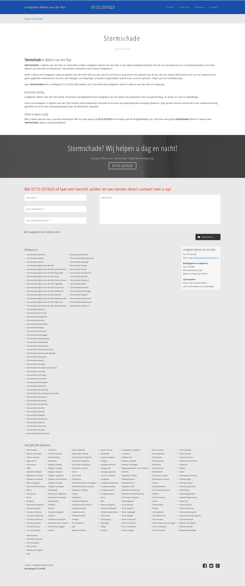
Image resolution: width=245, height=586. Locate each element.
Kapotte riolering (79, 530)
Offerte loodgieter (108, 504)
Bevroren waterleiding (36, 486)
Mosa (103, 497)
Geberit (51, 530)
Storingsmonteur (159, 515)
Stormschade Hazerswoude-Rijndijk (41, 353)
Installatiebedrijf (78, 515)
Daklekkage (53, 490)
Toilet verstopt (185, 453)
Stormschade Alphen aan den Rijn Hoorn (43, 276)
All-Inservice (31, 464)
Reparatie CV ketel (129, 475)
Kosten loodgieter (108, 457)
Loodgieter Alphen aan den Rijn (45, 7)
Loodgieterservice (108, 490)
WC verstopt (32, 546)
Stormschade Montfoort (36, 386)
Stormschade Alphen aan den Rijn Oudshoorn (45, 287)
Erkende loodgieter (56, 512)
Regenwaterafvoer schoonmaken (135, 468)
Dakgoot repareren (55, 475)
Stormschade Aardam (35, 258)
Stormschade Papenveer (36, 426)
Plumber (104, 530)
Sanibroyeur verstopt (160, 479)
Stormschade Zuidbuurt (79, 306)
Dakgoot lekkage (55, 464)
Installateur (76, 497)
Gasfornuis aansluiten (57, 519)
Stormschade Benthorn (36, 309)
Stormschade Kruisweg (36, 371)
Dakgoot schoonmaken (57, 479)
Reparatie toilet (128, 486)
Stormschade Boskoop (36, 320)
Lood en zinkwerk (108, 475)
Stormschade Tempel (78, 265)
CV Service (52, 450)
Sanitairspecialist (159, 486)
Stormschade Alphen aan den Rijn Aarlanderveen (46, 269)
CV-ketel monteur (55, 453)
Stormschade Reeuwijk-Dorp (38, 433)
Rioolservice (157, 457)
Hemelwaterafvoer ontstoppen (84, 483)
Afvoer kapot (32, 450)
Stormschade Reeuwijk (36, 430)
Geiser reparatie (78, 450)
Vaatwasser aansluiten (188, 461)
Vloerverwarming (186, 508)
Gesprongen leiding (80, 453)
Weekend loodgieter (35, 550)
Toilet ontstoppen (159, 526)
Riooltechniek (157, 468)
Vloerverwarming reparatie (190, 515)
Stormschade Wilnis (78, 284)
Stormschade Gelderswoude (38, 338)
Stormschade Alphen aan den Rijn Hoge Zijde (45, 273)
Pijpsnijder (105, 523)
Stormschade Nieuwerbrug (37, 389)
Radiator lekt (127, 457)
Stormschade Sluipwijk (79, 262)
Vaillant (182, 468)
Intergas (75, 519)
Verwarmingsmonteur (188, 497)
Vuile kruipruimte (186, 519)
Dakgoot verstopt (55, 483)
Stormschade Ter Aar (78, 269)
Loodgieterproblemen (109, 483)
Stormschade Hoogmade (37, 357)
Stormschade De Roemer (37, 331)
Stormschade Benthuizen (37, 313)
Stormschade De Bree (35, 327)
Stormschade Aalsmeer (36, 254)
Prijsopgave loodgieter (131, 450)
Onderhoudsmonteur (109, 512)
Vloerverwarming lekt (188, 512)
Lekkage (104, 461)
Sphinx (155, 501)
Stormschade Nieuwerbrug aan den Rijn (43, 393)
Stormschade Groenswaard (37, 346)
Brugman (30, 501)
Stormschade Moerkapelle (37, 382)
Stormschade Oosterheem (37, 419)
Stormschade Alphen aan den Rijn (40, 265)
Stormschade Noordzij (36, 411)
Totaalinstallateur (186, 457)
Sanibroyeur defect (160, 475)
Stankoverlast (157, 504)
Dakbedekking (54, 457)
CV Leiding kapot (33, 530)
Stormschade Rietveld (79, 254)
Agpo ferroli (31, 461)
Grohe (74, 472)
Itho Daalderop (78, 523)
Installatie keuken (79, 508)
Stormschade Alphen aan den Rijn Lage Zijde (45, 284)
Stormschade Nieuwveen (37, 400)
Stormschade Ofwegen (36, 415)
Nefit (103, 501)
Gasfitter (51, 515)
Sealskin (155, 494)
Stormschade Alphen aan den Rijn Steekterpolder (46, 298)
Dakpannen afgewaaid (57, 494)
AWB (28, 468)
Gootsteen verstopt (80, 468)
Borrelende (31, 494)
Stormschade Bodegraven (37, 316)
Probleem (126, 453)
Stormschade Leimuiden (36, 375)
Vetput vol (183, 501)
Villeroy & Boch (185, 504)
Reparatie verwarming (131, 490)
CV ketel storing (33, 526)
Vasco (181, 472)
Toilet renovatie (158, 530)
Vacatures (183, 464)
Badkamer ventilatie (35, 479)
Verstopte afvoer (186, 483)
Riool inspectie (128, 508)
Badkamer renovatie (35, 475)
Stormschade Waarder (79, 276)
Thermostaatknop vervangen (164, 523)
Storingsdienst (158, 512)
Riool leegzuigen (128, 512)
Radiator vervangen (130, 464)
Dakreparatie (53, 501)
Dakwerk (51, 504)
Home (27, 18)
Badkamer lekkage (34, 472)
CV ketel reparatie (34, 523)
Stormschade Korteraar (36, 364)
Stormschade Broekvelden (37, 324)
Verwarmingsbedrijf (187, 494)
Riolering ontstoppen (130, 497)
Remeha (125, 472)
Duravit (51, 508)
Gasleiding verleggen (56, 526)
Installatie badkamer (80, 501)
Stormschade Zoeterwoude (81, 302)
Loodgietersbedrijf (108, 486)
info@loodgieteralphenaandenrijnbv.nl (203, 257)
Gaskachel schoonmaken (58, 523)
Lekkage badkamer (108, 464)
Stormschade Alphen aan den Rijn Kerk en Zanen (46, 280)
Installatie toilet (78, 512)
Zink (28, 553)
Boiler (29, 490)
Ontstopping (106, 519)
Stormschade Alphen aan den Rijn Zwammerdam (46, 306)
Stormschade (37, 18)
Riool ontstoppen (129, 526)
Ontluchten (105, 515)
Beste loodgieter (33, 483)
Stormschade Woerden (79, 287)
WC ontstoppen (33, 543)
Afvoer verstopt (33, 457)
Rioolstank (156, 464)
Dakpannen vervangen (57, 497)
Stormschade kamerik (35, 360)
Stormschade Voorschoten (80, 273)
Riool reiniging (128, 530)
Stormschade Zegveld (78, 294)
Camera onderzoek (34, 512)
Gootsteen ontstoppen (81, 464)
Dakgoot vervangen (56, 486)
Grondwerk (76, 475)
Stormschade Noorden (36, 408)
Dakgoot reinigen (55, 468)
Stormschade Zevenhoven (80, 298)
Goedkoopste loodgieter (82, 457)
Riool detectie (127, 504)
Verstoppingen (185, 479)
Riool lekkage (127, 515)
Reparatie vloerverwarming (133, 494)
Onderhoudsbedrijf (108, 508)
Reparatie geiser (128, 479)
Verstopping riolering (187, 475)
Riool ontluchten (129, 523)
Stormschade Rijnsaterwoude (82, 258)
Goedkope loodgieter (80, 461)
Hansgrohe (76, 479)
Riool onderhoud (129, 519)
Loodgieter (105, 479)
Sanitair (155, 483)
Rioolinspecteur (158, 453)
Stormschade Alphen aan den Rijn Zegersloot (45, 302)
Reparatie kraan (128, 483)
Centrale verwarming (35, 515)
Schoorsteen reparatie (161, 490)
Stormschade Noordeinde (37, 404)
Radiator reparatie (129, 461)
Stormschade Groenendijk (37, 342)
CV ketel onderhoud (35, 519)
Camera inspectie (33, 508)
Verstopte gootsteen (187, 486)
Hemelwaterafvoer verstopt (83, 486)
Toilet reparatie (185, 450)
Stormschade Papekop (36, 422)
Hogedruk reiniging (80, 490)
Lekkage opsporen (108, 472)
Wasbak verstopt (186, 526)
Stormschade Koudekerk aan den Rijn (42, 367)
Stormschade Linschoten (37, 378)
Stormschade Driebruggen (37, 335)
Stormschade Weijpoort (79, 280)
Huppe (75, 494)
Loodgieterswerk (107, 494)
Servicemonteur (158, 497)
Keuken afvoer (106, 450)
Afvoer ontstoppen (34, 453)
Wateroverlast (32, 535)
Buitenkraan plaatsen (35, 504)
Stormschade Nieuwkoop (37, 397)
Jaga (73, 526)
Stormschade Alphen (35, 262)
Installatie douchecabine (82, 504)
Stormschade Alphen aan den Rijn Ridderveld (45, 291)
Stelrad (155, 508)
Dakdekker (52, 461)
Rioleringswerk (128, 501)
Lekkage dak (106, 468)
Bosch (29, 497)
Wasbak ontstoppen (187, 523)
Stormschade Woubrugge (80, 291)
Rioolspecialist (158, 461)
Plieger (103, 526)
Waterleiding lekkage (187, 530)
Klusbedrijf (105, 453)
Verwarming (184, 490)
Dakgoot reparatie (55, 472)
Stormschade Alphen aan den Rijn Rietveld (44, 294)
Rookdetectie (157, 472)
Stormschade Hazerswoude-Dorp (40, 349)
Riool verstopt (158, 450)
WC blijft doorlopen (35, 539)
